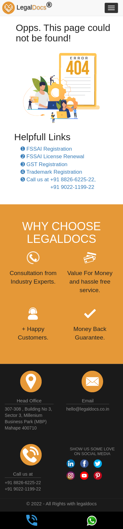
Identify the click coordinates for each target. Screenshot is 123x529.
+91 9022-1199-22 (23, 488)
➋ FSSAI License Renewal (52, 156)
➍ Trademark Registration (51, 172)
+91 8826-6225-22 (23, 482)
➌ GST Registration (43, 164)
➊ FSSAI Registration (46, 149)
